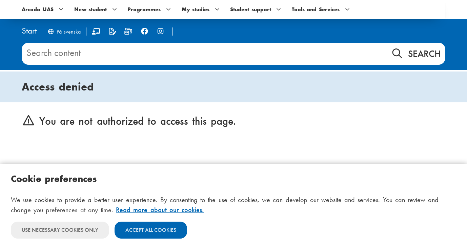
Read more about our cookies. (160, 209)
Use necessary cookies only (60, 229)
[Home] (29, 31)
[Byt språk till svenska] (64, 32)
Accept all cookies (150, 229)
